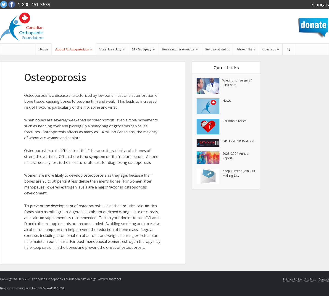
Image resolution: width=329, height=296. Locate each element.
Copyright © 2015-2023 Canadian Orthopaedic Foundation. (40, 279)
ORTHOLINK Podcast (238, 141)
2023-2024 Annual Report (235, 155)
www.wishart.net (109, 279)
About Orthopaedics (72, 49)
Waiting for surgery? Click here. (237, 82)
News (226, 100)
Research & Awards (178, 49)
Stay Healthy (110, 49)
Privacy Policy (292, 279)
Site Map (310, 279)
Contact (269, 49)
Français (320, 4)
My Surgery (142, 49)
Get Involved (215, 49)
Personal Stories (234, 121)
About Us (244, 49)
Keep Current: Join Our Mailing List (238, 173)
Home (43, 49)
